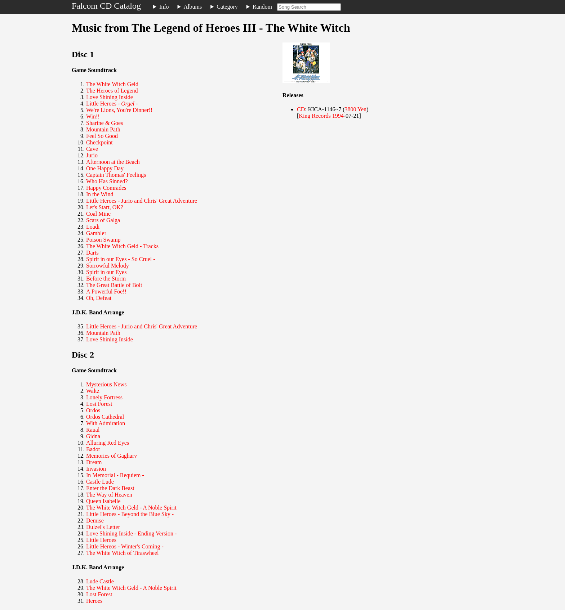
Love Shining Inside (109, 97)
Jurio (92, 155)
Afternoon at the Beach (113, 162)
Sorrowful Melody (107, 266)
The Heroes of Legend (112, 91)
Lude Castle (100, 581)
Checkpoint (99, 142)
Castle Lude (100, 482)
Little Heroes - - (112, 103)
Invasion (96, 469)
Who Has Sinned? (107, 181)
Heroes (94, 601)
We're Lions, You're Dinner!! (119, 110)
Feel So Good (102, 136)
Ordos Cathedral (105, 417)
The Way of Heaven (109, 495)
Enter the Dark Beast (110, 488)
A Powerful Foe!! (106, 291)
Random (262, 7)
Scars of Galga (103, 220)
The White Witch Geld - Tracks (122, 246)
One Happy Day (105, 168)
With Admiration (105, 423)
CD (301, 109)
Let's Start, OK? (104, 207)
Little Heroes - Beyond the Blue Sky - (130, 514)
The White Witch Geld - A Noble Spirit (131, 507)
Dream (94, 462)
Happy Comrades (106, 188)
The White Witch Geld (112, 84)
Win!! (93, 116)
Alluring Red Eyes (107, 443)
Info (164, 7)
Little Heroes (101, 540)
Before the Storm (106, 278)
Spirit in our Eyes (106, 272)
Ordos (93, 410)
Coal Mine (98, 214)
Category (227, 7)
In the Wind (100, 194)
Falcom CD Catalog (106, 5)
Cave (92, 149)
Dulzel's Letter (103, 527)
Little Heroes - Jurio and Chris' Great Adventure (141, 201)
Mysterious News (106, 384)
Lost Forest (99, 404)
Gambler (96, 233)
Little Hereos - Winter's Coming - (125, 546)
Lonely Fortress (104, 397)
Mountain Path (103, 129)
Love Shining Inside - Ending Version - (131, 533)
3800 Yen (355, 109)
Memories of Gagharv (111, 456)
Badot (93, 449)
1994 (338, 116)
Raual (92, 430)
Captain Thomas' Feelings (116, 175)
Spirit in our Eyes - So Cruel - (120, 259)
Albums (193, 7)
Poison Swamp (103, 240)
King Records (314, 116)
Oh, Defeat (98, 298)
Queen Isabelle (103, 501)
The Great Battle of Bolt (114, 285)
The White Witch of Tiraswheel (122, 553)
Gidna (93, 436)
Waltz (92, 391)
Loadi (92, 227)
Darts (92, 253)
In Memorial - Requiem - (115, 475)
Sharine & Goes (104, 123)
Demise (95, 520)
